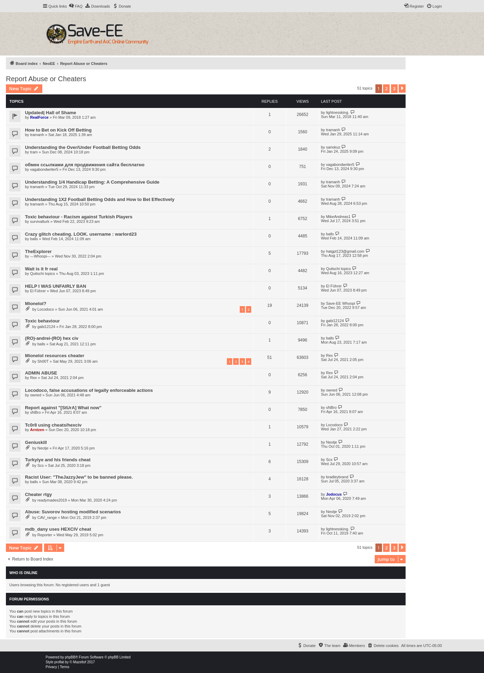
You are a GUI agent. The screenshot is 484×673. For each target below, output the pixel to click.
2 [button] (386, 88)
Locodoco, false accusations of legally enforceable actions (89, 390)
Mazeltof (79, 662)
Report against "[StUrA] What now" (63, 407)
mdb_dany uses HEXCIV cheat (58, 529)
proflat (59, 662)
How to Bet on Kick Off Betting (58, 130)
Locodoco (45, 309)
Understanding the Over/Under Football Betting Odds (83, 147)
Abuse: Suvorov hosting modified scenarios (73, 511)
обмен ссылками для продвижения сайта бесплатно (84, 164)
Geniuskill (36, 442)
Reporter (44, 535)
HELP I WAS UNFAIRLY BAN (55, 286)
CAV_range (47, 517)
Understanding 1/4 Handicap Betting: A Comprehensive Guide (92, 182)
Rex (329, 355)
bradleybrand (337, 477)
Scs (40, 465)
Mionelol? (35, 303)
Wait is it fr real (41, 268)
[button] (402, 88)
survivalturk (40, 221)
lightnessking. (337, 112)
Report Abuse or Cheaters (46, 79)
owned (35, 395)
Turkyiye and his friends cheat (58, 459)
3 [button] (394, 88)
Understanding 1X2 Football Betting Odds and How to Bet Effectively (100, 199)
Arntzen (37, 430)
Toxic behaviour (42, 320)
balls (34, 239)
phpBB (70, 657)
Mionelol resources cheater (54, 355)
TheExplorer (38, 251)
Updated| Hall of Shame (50, 112)
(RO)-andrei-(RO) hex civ (51, 338)
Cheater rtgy (38, 494)
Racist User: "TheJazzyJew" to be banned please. (79, 477)
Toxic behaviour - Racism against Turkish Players (79, 216)
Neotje (43, 448)
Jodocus (334, 494)
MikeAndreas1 (338, 216)
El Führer (38, 291)
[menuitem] (76, 6)
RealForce (39, 117)
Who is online (23, 573)
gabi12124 (46, 327)
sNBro (35, 412)
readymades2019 (52, 500)
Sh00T (43, 361)
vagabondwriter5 (44, 169)
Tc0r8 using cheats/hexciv (53, 425)
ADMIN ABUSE (41, 373)
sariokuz (333, 147)
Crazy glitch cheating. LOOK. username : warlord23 (81, 234)
